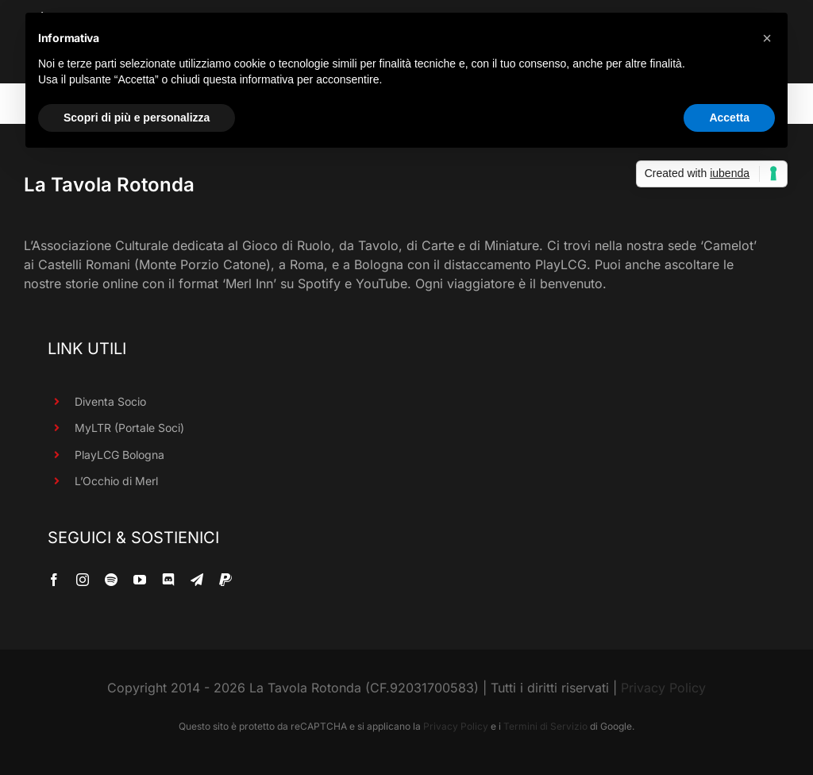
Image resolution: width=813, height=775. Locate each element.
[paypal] (225, 579)
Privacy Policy (663, 688)
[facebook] (54, 579)
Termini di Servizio (545, 726)
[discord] (168, 579)
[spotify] (111, 579)
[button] (767, 38)
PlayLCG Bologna (119, 454)
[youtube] (139, 579)
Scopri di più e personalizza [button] (137, 117)
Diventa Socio (110, 401)
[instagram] (82, 579)
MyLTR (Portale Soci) (129, 427)
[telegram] (197, 579)
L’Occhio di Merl (116, 481)
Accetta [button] (729, 117)
